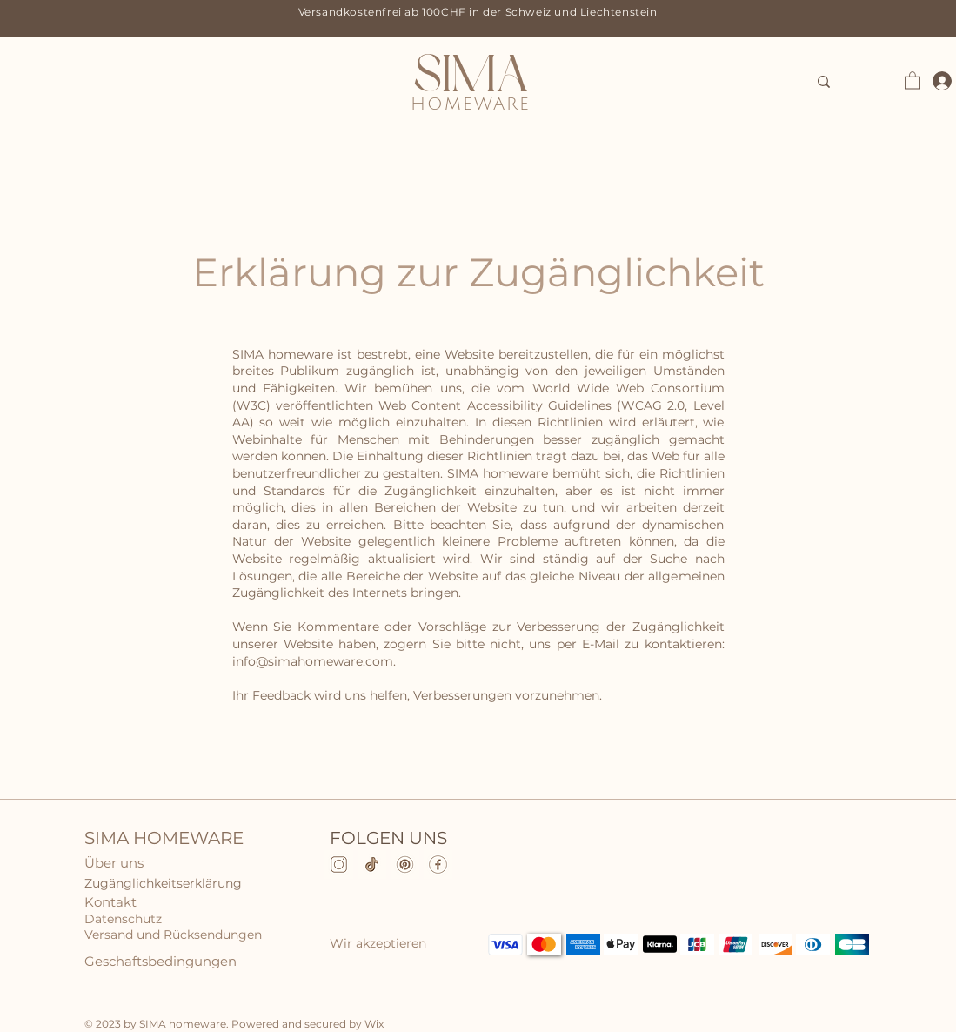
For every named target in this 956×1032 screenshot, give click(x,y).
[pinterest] (405, 864)
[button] (912, 79)
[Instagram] (338, 864)
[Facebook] (438, 864)
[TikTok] (372, 864)
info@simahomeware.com (312, 661)
